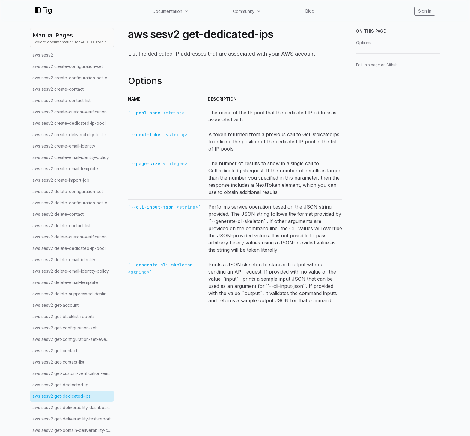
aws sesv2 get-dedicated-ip (60, 384)
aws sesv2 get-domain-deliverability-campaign (73, 430)
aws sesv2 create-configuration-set (67, 66)
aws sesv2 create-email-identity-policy (70, 157)
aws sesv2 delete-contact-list (61, 225)
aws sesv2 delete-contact (58, 214)
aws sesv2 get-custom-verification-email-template (73, 373)
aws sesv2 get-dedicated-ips (61, 396)
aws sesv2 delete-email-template (65, 282)
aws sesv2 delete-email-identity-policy (70, 271)
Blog (309, 10)
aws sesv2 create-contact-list (61, 100)
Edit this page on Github (379, 65)
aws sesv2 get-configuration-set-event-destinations (73, 339)
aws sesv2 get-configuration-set (64, 327)
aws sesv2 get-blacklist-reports (63, 316)
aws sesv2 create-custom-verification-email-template (73, 111)
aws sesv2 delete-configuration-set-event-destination (73, 202)
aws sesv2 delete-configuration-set (67, 191)
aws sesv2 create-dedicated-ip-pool (69, 123)
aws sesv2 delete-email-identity (63, 259)
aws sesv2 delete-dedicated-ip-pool (69, 248)
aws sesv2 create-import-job (60, 180)
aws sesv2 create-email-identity (63, 145)
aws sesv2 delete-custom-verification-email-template (73, 236)
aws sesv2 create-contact (58, 89)
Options (363, 42)
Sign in (424, 10)
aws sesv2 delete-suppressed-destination (73, 293)
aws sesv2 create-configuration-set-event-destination (73, 77)
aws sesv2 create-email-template (65, 168)
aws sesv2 (42, 54)
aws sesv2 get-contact (54, 350)
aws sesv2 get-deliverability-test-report (71, 418)
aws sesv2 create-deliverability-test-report (73, 134)
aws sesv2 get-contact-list (58, 361)
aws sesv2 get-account (55, 305)
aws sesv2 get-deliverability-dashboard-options (73, 407)
